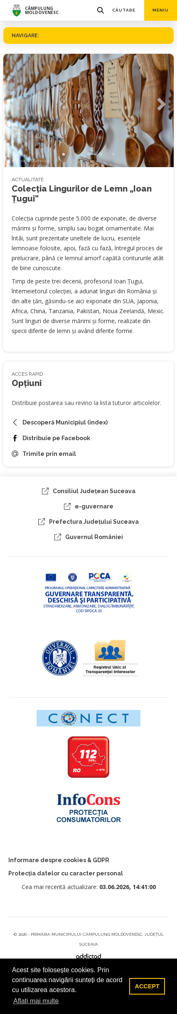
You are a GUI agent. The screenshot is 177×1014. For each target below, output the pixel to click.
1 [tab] (63, 155)
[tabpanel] (88, 110)
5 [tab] (113, 155)
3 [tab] (88, 155)
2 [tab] (76, 155)
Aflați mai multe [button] (36, 1000)
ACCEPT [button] (147, 986)
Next (161, 104)
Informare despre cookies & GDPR (58, 860)
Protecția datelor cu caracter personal (65, 873)
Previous (15, 104)
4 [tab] (101, 155)
